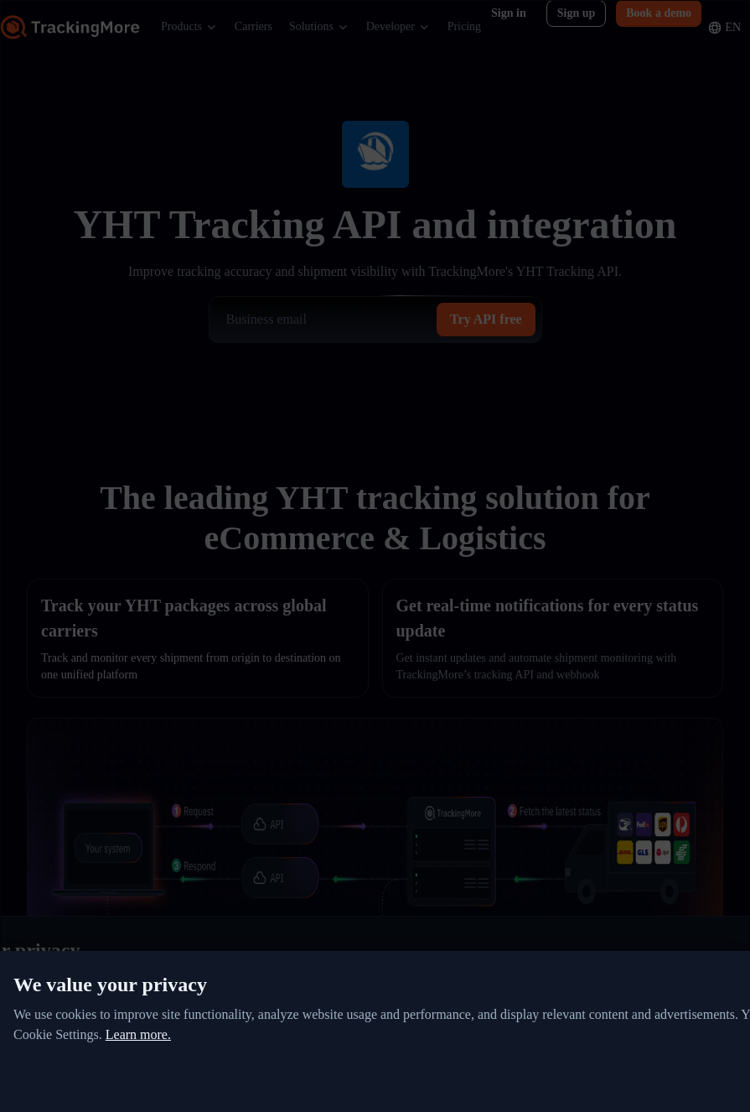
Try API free (486, 319)
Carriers (253, 26)
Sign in (508, 13)
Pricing (464, 26)
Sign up (576, 13)
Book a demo (658, 13)
